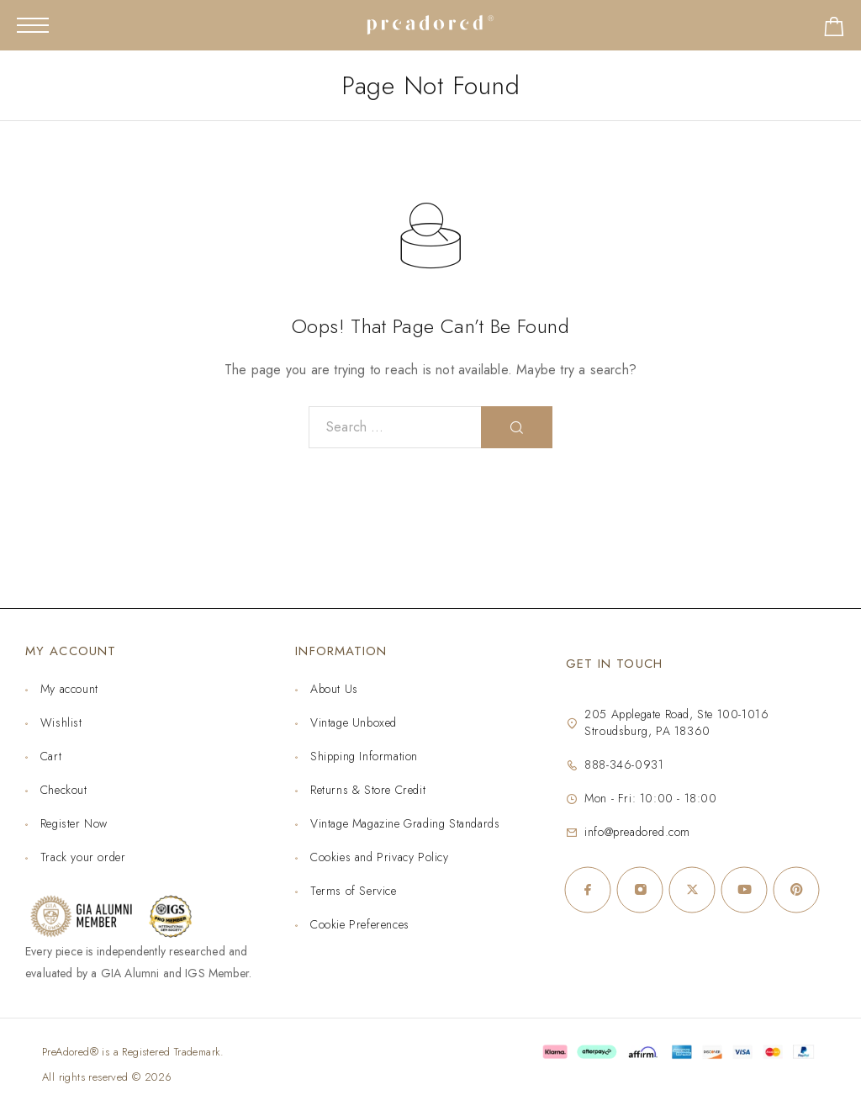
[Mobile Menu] (33, 25)
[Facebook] (588, 890)
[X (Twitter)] (692, 890)
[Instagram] (640, 890)
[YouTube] (744, 890)
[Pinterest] (796, 890)
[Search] (516, 427)
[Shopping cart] (834, 30)
